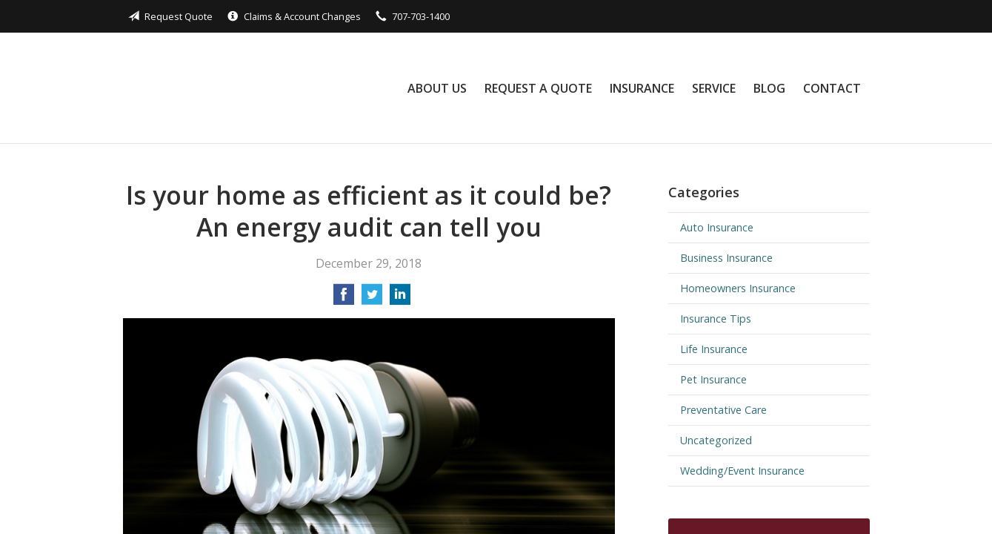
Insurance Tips (715, 319)
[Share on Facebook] (343, 299)
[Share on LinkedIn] (400, 299)
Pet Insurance (713, 379)
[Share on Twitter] (372, 299)
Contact (832, 88)
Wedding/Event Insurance (742, 471)
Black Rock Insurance (228, 87)
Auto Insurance (716, 227)
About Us (437, 88)
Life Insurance (714, 349)
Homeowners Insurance (738, 288)
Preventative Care (723, 410)
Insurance (642, 88)
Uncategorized (716, 440)
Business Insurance (726, 258)
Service (714, 88)
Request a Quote (538, 88)
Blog (769, 88)
